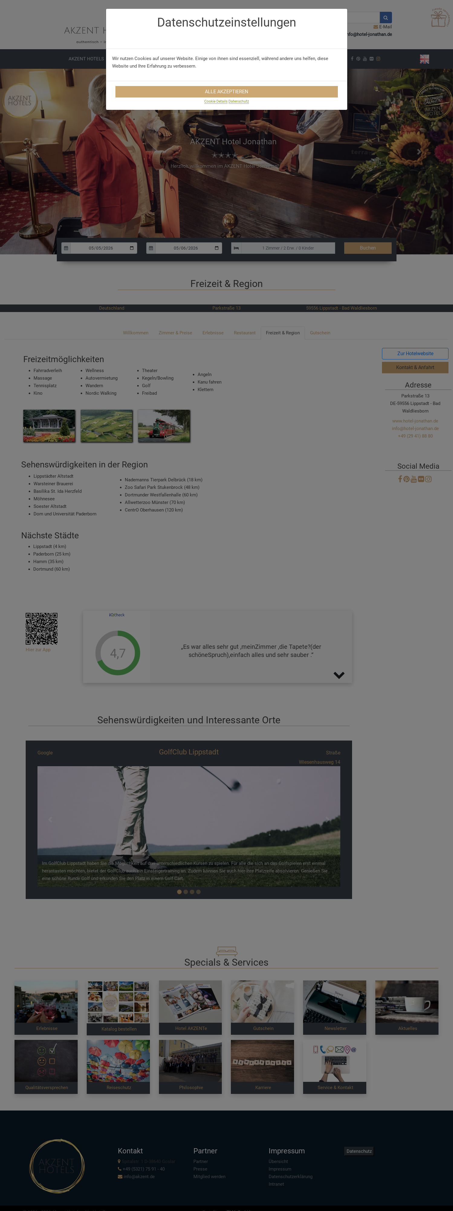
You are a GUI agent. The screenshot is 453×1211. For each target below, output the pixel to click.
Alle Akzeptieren (226, 91)
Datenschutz (238, 101)
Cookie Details (216, 101)
